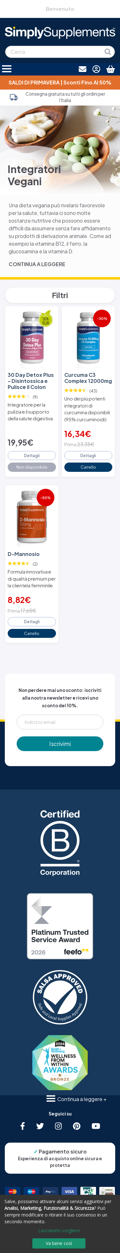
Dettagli (32, 455)
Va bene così (59, 1243)
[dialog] (60, 1224)
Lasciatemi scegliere (59, 1230)
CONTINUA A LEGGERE (37, 264)
